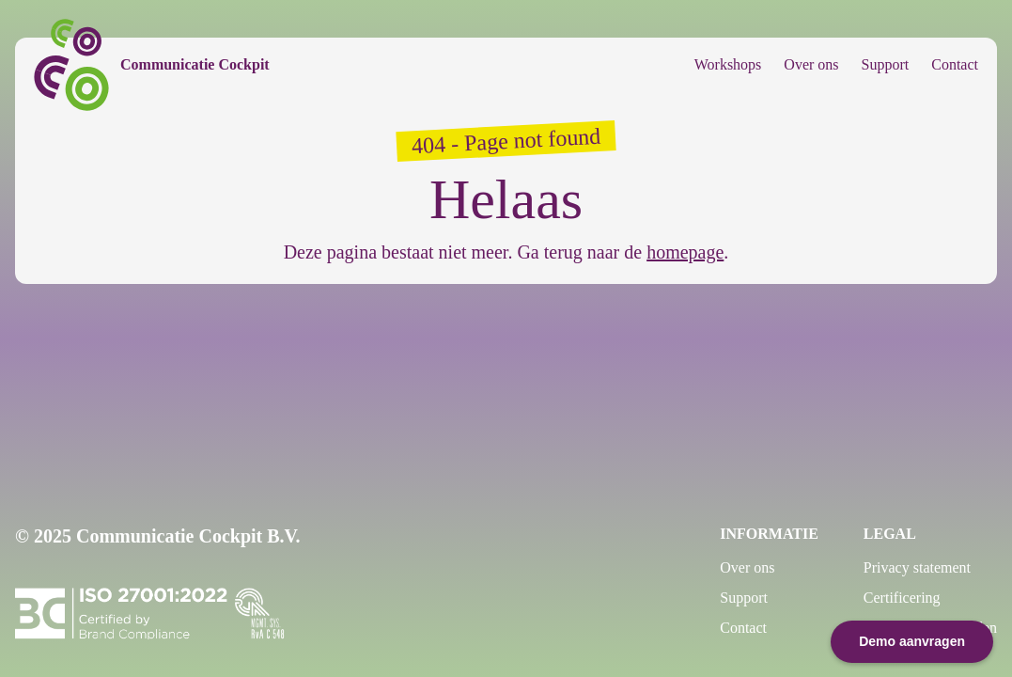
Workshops (728, 64)
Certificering (902, 598)
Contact (954, 64)
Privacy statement (917, 567)
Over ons (811, 64)
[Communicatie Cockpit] (152, 65)
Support (886, 64)
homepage (685, 252)
